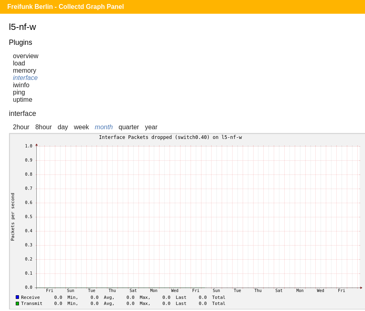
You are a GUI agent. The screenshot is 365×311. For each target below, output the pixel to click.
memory (24, 70)
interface (25, 77)
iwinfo (21, 85)
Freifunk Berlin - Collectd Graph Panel (65, 6)
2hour (21, 127)
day (63, 127)
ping (19, 92)
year (151, 127)
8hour (43, 127)
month (104, 127)
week (81, 127)
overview (25, 56)
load (19, 63)
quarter (129, 127)
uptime (22, 99)
